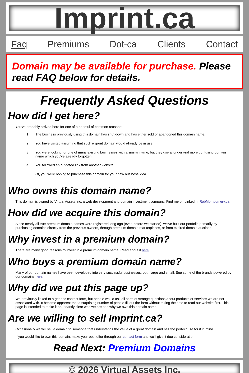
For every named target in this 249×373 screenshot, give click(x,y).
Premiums (68, 44)
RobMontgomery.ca (214, 201)
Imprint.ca (124, 18)
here (145, 250)
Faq (19, 44)
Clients (171, 44)
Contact (222, 44)
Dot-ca (123, 44)
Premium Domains (152, 347)
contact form (132, 337)
